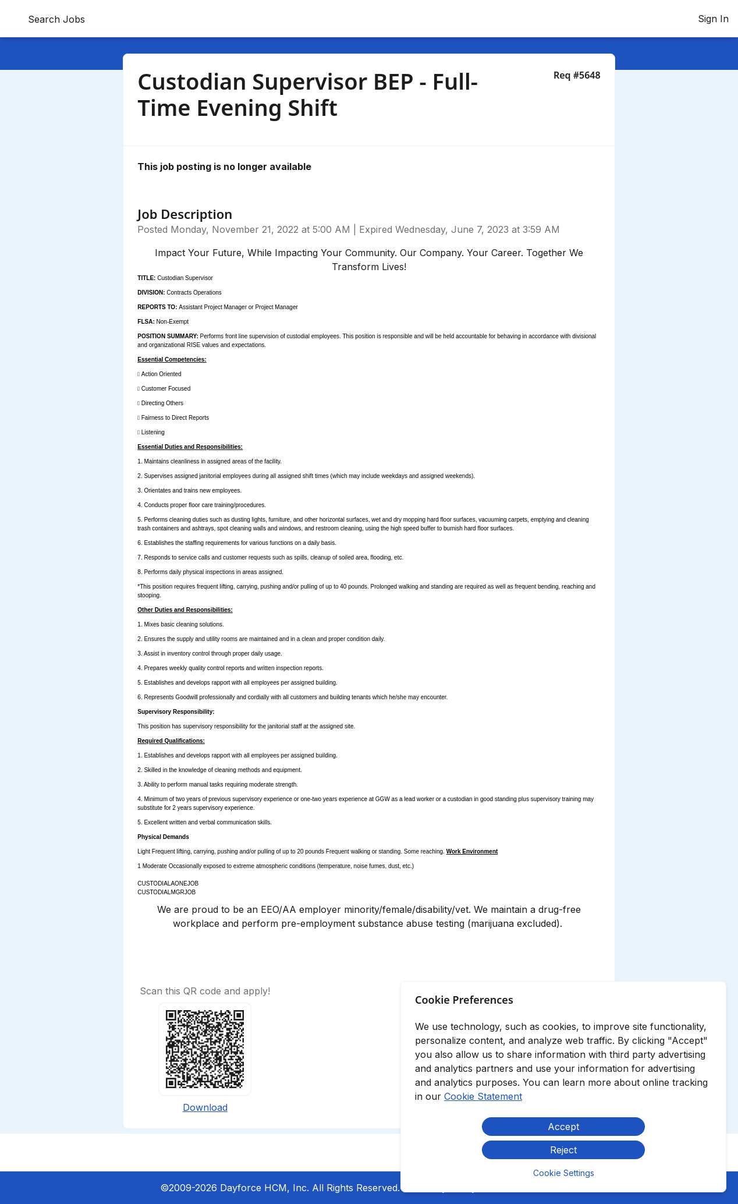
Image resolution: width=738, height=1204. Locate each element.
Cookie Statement (483, 1096)
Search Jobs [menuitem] (56, 19)
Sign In (713, 18)
